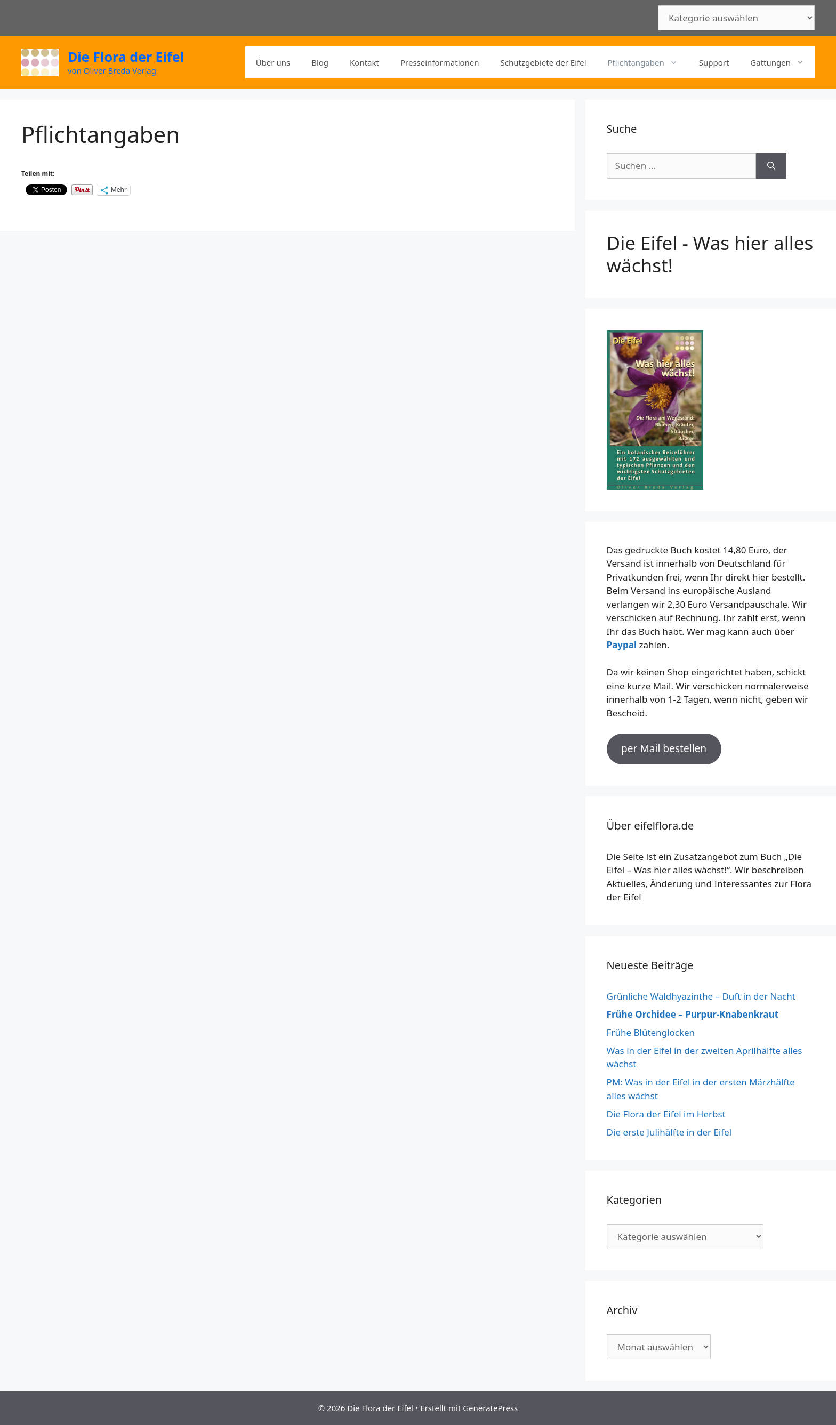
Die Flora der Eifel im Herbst (666, 1114)
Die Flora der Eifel (126, 56)
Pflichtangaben (648, 62)
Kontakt (364, 62)
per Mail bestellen (663, 748)
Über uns (273, 62)
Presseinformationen (439, 62)
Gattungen (782, 62)
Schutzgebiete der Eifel (543, 62)
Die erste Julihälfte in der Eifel (669, 1132)
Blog (319, 62)
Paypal (622, 645)
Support (714, 62)
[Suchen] (771, 166)
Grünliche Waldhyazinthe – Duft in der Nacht (701, 996)
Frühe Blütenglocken (651, 1032)
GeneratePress (490, 1408)
